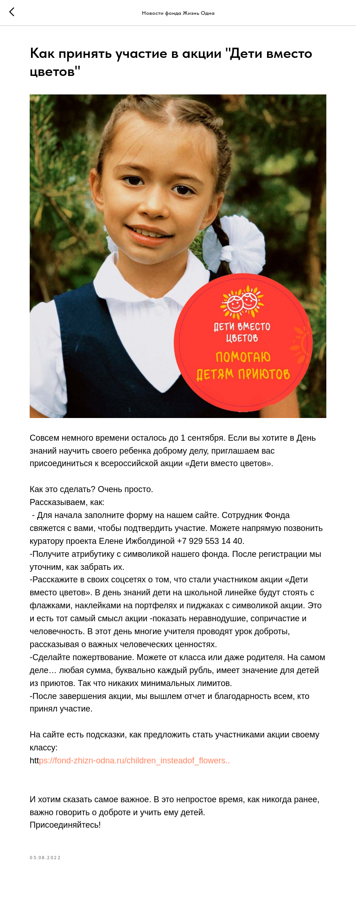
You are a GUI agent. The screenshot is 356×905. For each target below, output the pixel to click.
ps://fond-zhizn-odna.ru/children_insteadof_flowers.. (134, 760)
